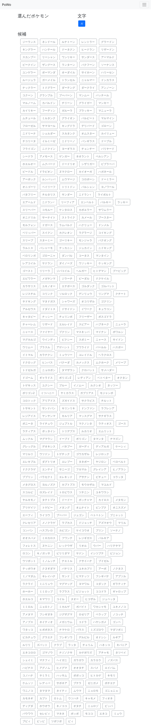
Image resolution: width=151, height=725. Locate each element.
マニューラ (105, 110)
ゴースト (27, 271)
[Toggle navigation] (144, 4)
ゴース (122, 423)
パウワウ (27, 713)
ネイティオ (46, 622)
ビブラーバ (107, 164)
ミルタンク (48, 118)
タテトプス (48, 500)
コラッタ (118, 477)
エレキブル (29, 461)
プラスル (44, 347)
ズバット (42, 645)
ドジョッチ (85, 523)
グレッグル (29, 446)
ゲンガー (64, 156)
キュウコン (105, 309)
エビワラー (29, 278)
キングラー (29, 49)
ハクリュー (85, 225)
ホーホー (27, 591)
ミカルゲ (64, 607)
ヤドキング (29, 301)
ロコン (26, 553)
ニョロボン (48, 370)
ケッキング (105, 263)
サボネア (61, 683)
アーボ (102, 568)
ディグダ (27, 706)
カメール (86, 217)
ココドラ (101, 591)
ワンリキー (68, 57)
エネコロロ (29, 652)
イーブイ (64, 439)
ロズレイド (46, 492)
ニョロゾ (93, 706)
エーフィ (27, 515)
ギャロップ (119, 591)
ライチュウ (46, 423)
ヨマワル (84, 584)
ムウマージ (68, 179)
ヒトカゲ (95, 675)
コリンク (47, 294)
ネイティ (61, 690)
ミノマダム (29, 576)
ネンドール (48, 42)
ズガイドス (68, 400)
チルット (106, 400)
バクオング (105, 240)
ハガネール (105, 171)
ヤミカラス (67, 393)
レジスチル (29, 294)
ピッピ (41, 721)
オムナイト (82, 507)
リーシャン (48, 57)
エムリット (105, 431)
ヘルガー (81, 271)
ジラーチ (67, 278)
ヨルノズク (48, 484)
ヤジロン (101, 461)
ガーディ (84, 446)
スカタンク (68, 133)
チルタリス (48, 194)
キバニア (122, 645)
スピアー (84, 324)
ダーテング (68, 87)
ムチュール (29, 118)
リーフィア (67, 202)
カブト (43, 698)
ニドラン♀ (85, 194)
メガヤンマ (48, 278)
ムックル (27, 439)
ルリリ (26, 645)
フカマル (81, 469)
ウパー (97, 545)
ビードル (27, 171)
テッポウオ (29, 568)
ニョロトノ (46, 607)
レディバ (44, 683)
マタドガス (48, 301)
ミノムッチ (48, 561)
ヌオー (75, 599)
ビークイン (29, 65)
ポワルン (118, 332)
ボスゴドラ (105, 316)
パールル (101, 347)
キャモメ (90, 698)
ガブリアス (87, 393)
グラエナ (47, 637)
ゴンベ (117, 622)
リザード (47, 324)
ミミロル (27, 607)
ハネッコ (104, 645)
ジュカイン (85, 248)
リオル (83, 545)
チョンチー (88, 149)
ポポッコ (78, 675)
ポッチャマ (85, 500)
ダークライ (88, 87)
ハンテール (48, 49)
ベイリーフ (48, 187)
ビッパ (109, 706)
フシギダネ (46, 614)
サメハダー (107, 370)
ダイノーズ (65, 263)
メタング (64, 507)
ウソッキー (85, 263)
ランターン (68, 65)
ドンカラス (107, 80)
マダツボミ (116, 629)
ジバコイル (63, 271)
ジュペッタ (108, 599)
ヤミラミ (44, 675)
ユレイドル (85, 355)
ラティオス (105, 423)
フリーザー (85, 316)
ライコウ (44, 515)
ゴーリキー (65, 240)
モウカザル (88, 484)
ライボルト (104, 194)
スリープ (27, 240)
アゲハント (63, 347)
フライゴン (29, 149)
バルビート (88, 118)
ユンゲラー (29, 72)
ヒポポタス (46, 629)
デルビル (84, 637)
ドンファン (88, 408)
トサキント (29, 408)
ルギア (117, 637)
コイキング (105, 232)
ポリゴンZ (65, 378)
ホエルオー (29, 164)
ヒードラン (88, 49)
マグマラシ (46, 439)
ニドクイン (48, 149)
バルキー (105, 202)
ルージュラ (29, 80)
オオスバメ (29, 538)
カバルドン (48, 103)
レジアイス (29, 416)
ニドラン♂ (48, 202)
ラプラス (64, 591)
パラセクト (46, 477)
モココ (89, 713)
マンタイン (102, 255)
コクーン (27, 95)
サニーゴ (64, 469)
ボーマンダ (48, 72)
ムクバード (48, 164)
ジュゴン (78, 515)
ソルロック (65, 294)
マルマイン (107, 118)
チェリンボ (65, 316)
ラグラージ (85, 232)
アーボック (29, 179)
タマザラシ (68, 370)
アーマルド (107, 57)
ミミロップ (46, 591)
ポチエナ (110, 683)
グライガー (85, 103)
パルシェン (88, 187)
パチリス (67, 568)
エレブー (67, 461)
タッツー (112, 385)
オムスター (88, 133)
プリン (100, 530)
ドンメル (103, 225)
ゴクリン (106, 301)
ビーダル (84, 278)
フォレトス (29, 545)
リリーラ (44, 271)
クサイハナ (85, 561)
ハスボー (118, 347)
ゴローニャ (48, 255)
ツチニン (84, 492)
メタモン (120, 500)
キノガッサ (43, 553)
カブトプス (68, 484)
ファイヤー (46, 332)
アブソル (120, 576)
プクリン (64, 332)
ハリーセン (107, 72)
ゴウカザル (82, 454)
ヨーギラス (68, 149)
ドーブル (106, 141)
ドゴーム (27, 378)
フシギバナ (102, 576)
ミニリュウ (46, 584)
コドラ (83, 622)
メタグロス (29, 484)
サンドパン (48, 408)
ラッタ (72, 645)
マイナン (101, 332)
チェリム (87, 645)
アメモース (46, 156)
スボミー (84, 339)
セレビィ (44, 713)
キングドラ (68, 126)
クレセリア (29, 523)
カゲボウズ (85, 652)
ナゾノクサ (65, 652)
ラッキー (122, 202)
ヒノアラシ (119, 469)
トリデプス (68, 431)
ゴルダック (88, 286)
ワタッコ (27, 629)
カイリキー (29, 110)
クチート (120, 294)
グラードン (107, 42)
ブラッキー (85, 110)
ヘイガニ (61, 660)
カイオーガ (85, 171)
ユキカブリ (85, 568)
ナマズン (115, 439)
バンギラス (88, 141)
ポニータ (27, 423)
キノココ (61, 706)
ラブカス (67, 523)
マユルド (106, 484)
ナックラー (29, 87)
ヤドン (80, 553)
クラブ (58, 645)
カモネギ (27, 698)
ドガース (47, 225)
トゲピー (47, 507)
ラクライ (27, 584)
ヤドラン (47, 263)
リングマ (103, 294)
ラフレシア (107, 408)
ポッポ (75, 713)
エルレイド (65, 324)
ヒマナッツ (82, 576)
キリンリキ (68, 408)
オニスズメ (119, 507)
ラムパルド (65, 225)
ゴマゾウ (47, 652)
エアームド (29, 202)
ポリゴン (81, 439)
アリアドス (48, 400)
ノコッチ (118, 614)
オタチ (77, 706)
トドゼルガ (29, 370)
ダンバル (67, 255)
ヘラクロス (105, 355)
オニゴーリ (29, 187)
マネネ (60, 713)
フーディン (48, 110)
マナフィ (44, 660)
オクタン (122, 378)
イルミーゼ (48, 141)
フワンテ (67, 538)
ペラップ (101, 614)
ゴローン (106, 126)
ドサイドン (68, 309)
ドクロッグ (29, 362)
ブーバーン (65, 95)
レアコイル (29, 263)
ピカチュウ (29, 637)
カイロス (103, 500)
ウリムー (27, 347)
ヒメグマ (61, 668)
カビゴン (64, 530)
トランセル (68, 80)
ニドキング (105, 248)
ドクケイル (102, 278)
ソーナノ (115, 530)
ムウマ (77, 690)
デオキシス (48, 446)
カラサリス (29, 286)
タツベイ (120, 652)
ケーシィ (120, 446)
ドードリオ (68, 164)
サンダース (88, 57)
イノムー (78, 385)
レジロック (102, 454)
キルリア (67, 416)
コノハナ (27, 675)
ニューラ (120, 324)
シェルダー (48, 133)
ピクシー (67, 339)
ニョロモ (93, 690)
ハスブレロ (46, 530)
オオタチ (78, 668)
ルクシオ (95, 385)
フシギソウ (65, 637)
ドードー (67, 500)
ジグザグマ (65, 614)
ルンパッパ (48, 179)
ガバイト (81, 607)
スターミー (46, 240)
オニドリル (29, 217)
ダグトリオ (48, 461)
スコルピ (27, 492)
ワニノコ (27, 690)
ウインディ (48, 339)
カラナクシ (46, 355)
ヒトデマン (99, 271)
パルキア (103, 538)
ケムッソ (27, 683)
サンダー (67, 194)
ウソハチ (73, 698)
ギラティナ (119, 584)
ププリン (27, 477)
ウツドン (44, 454)
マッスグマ (85, 416)
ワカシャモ (99, 607)
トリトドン (68, 187)
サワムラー (105, 210)
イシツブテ (97, 553)
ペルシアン (102, 156)
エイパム (110, 668)
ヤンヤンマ (48, 416)
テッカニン (65, 248)
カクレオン (65, 232)
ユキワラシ (102, 492)
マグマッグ (65, 584)
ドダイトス (48, 309)
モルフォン (29, 225)
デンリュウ (85, 294)
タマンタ (98, 439)
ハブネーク (102, 324)
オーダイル (68, 72)
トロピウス (65, 492)
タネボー (84, 461)
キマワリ (44, 599)
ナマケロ (64, 629)
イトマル (27, 355)
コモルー (47, 210)
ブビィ (26, 721)
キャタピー (29, 316)
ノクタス (118, 568)
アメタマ (27, 614)
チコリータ (29, 141)
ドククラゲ (29, 469)
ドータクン (68, 49)
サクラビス (88, 400)
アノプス (27, 622)
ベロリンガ (29, 255)
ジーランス (29, 42)
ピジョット (82, 591)
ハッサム (61, 675)
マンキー (103, 103)
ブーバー (61, 515)
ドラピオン (46, 171)
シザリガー (88, 164)
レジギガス (85, 538)
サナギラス (105, 416)
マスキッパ (82, 332)
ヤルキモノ (29, 500)
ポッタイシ (48, 431)
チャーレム (29, 324)
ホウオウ (44, 706)
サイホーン (88, 72)
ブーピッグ (119, 271)
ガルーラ (67, 110)
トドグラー (48, 87)
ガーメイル (48, 80)
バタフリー (29, 194)
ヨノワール (107, 187)
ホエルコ (27, 599)
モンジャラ (85, 240)
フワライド (82, 347)
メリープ (120, 362)
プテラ (77, 683)
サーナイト (48, 217)
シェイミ (27, 660)
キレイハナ (48, 576)
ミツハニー (47, 393)
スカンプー (29, 57)
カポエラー (85, 210)
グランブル (46, 95)
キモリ (111, 675)
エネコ (103, 713)
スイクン (47, 232)
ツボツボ (56, 721)
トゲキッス (29, 385)
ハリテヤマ (114, 545)
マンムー (84, 95)
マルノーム (29, 103)
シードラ (27, 156)
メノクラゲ (48, 523)
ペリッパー (29, 232)
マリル (122, 523)
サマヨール (48, 126)
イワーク (86, 309)
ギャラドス (46, 378)
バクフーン (88, 65)
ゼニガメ (93, 683)
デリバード (88, 126)
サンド (66, 576)
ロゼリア (84, 614)
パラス (80, 629)
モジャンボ (106, 393)
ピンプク (101, 507)
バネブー (67, 446)
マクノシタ (85, 423)
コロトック (29, 400)
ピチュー (101, 477)
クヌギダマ (48, 568)
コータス (84, 255)
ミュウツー (65, 355)
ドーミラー (107, 179)
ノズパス (112, 660)
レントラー (88, 42)
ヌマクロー (65, 171)
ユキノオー (48, 286)
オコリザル (88, 301)
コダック (101, 584)
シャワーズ (68, 301)
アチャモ (103, 652)
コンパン (27, 530)
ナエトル (67, 561)
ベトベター (104, 378)
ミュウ (118, 713)
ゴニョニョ (111, 690)
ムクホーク (102, 362)
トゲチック (63, 454)
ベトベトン (97, 515)
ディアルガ (102, 446)
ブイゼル (103, 561)
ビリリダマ (63, 553)
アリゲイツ (29, 507)
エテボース (68, 286)
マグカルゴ (29, 339)
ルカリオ (86, 431)
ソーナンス (107, 65)
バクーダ (64, 362)
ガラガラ (78, 660)
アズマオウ (105, 523)
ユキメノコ (119, 607)
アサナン (84, 477)
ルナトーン (68, 42)
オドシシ (101, 637)
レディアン (84, 378)
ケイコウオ (82, 530)
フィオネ (107, 698)
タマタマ (44, 690)
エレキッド (65, 477)
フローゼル (29, 126)
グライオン (68, 118)
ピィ (70, 721)
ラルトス (27, 248)
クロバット (88, 370)
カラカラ (95, 660)
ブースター (105, 217)
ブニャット (116, 515)
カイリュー (107, 133)
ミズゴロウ (97, 629)
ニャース (27, 332)
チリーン (67, 103)
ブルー (63, 385)
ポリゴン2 (28, 393)
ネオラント (82, 156)
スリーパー (29, 210)
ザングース (48, 65)
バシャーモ (46, 248)
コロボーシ (88, 179)
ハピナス (27, 668)
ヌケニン (47, 545)
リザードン (107, 49)
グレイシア (99, 469)
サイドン (118, 339)
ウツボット (29, 561)
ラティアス (29, 431)
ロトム (58, 698)
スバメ (94, 668)
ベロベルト (119, 461)
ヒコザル (90, 599)
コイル (60, 599)
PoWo (6, 4)
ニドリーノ (68, 141)
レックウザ (65, 545)
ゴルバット (107, 286)
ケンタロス (65, 210)
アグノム (44, 668)
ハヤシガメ (99, 622)
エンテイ (47, 469)
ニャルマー (88, 80)
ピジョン (115, 553)
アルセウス (29, 309)
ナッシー (47, 316)
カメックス (82, 362)
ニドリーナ (29, 133)
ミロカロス (48, 538)
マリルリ (27, 454)
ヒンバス (47, 362)
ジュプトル (65, 423)
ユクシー (47, 385)
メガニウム (65, 622)
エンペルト (87, 202)
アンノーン (107, 87)
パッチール (102, 95)
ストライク (68, 217)
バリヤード (107, 149)
